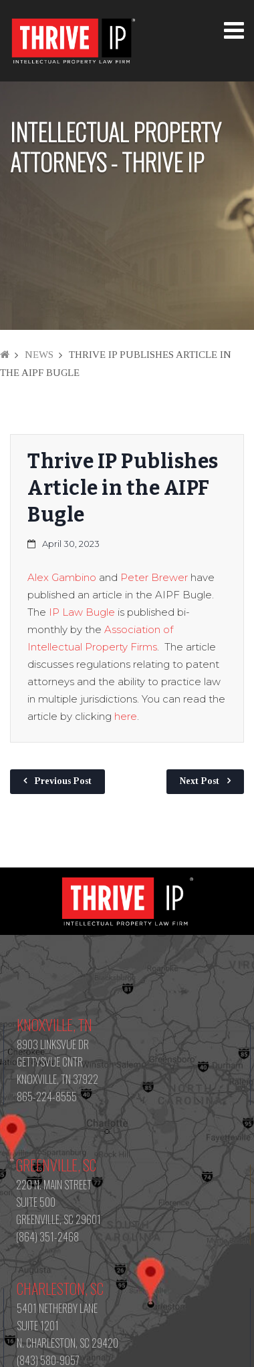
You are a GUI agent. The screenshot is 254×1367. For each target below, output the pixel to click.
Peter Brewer (154, 577)
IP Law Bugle (82, 612)
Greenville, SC (56, 1164)
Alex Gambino (61, 577)
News (39, 354)
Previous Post (63, 781)
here (125, 716)
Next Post (199, 781)
